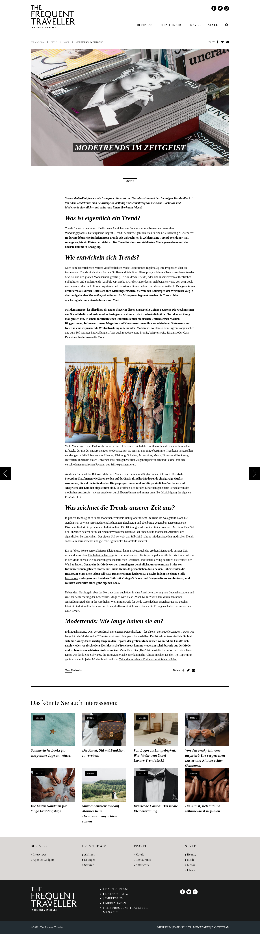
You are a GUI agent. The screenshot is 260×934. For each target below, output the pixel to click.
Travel (194, 25)
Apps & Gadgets (44, 859)
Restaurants (143, 859)
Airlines (89, 854)
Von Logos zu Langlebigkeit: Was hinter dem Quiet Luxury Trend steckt (155, 755)
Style (213, 25)
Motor (191, 864)
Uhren (191, 870)
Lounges (89, 859)
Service (89, 864)
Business (144, 25)
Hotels (140, 854)
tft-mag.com (37, 42)
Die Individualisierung (101, 555)
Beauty (191, 854)
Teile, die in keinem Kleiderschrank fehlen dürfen (148, 659)
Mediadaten (115, 903)
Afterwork (142, 864)
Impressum (114, 898)
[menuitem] (145, 25)
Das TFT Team (116, 889)
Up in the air (170, 25)
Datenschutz (116, 893)
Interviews (40, 854)
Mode (66, 42)
